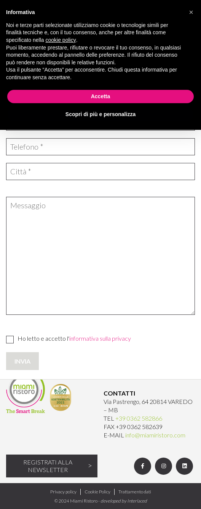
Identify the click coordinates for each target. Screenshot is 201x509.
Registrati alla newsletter (47, 465)
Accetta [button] (100, 96)
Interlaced (137, 501)
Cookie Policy (97, 492)
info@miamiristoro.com (155, 435)
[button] (191, 12)
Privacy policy (63, 492)
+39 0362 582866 (138, 418)
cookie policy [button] (61, 40)
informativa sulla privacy (100, 338)
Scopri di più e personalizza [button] (100, 114)
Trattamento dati (134, 492)
